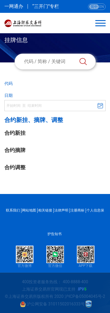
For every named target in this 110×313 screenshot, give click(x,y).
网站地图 (29, 210)
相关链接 (45, 210)
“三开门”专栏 (45, 6)
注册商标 (77, 210)
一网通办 (13, 6)
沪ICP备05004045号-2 (85, 296)
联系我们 (13, 210)
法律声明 (61, 210)
